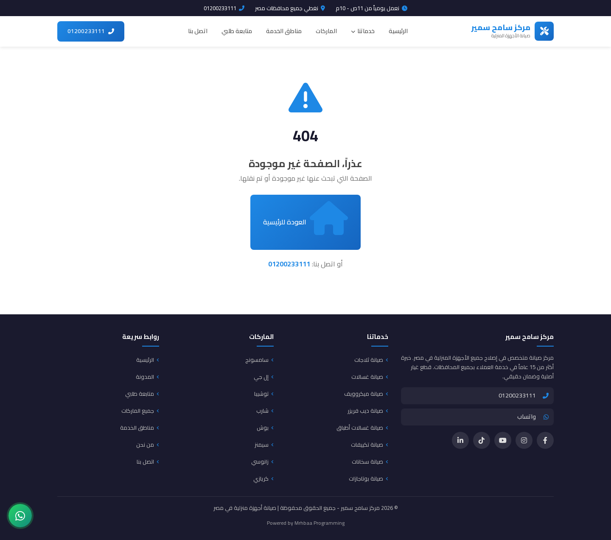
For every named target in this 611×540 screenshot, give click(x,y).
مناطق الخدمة (284, 30)
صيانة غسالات (369, 377)
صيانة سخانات (370, 461)
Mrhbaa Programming (319, 523)
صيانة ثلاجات (371, 360)
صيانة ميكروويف (366, 394)
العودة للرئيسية (305, 218)
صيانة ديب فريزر (368, 411)
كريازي (263, 478)
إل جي (264, 377)
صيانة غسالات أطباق (362, 427)
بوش (265, 427)
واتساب (533, 416)
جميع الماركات (140, 411)
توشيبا (264, 394)
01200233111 (224, 8)
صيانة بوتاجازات (368, 478)
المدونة (147, 377)
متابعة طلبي (236, 30)
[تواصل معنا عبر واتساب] (20, 515)
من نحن (147, 444)
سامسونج (259, 360)
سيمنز (264, 444)
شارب (265, 411)
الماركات (326, 30)
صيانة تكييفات (369, 444)
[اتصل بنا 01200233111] (90, 31)
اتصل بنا (197, 30)
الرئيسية (398, 30)
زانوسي (262, 461)
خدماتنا (363, 30)
